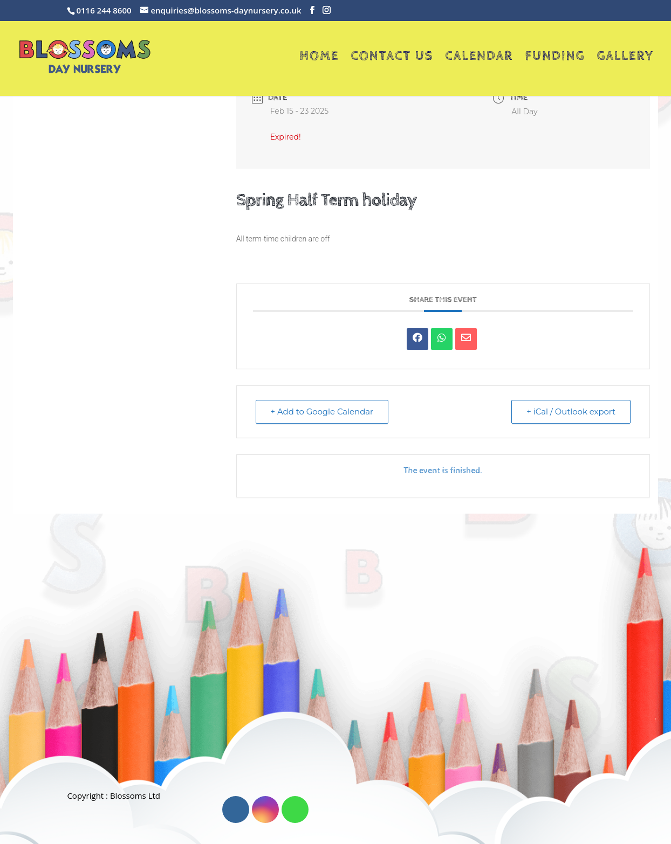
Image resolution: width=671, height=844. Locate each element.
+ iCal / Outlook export (570, 411)
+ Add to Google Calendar (323, 411)
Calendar (479, 58)
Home (319, 58)
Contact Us (392, 58)
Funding (555, 58)
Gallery (625, 58)
